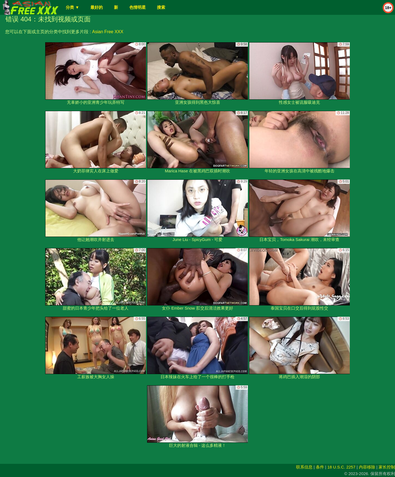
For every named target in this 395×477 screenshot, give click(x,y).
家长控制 (387, 467)
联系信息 (304, 467)
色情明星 (137, 7)
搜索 (161, 7)
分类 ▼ (72, 7)
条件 (320, 467)
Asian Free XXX (107, 31)
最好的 (96, 7)
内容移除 (367, 467)
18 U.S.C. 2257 (341, 467)
